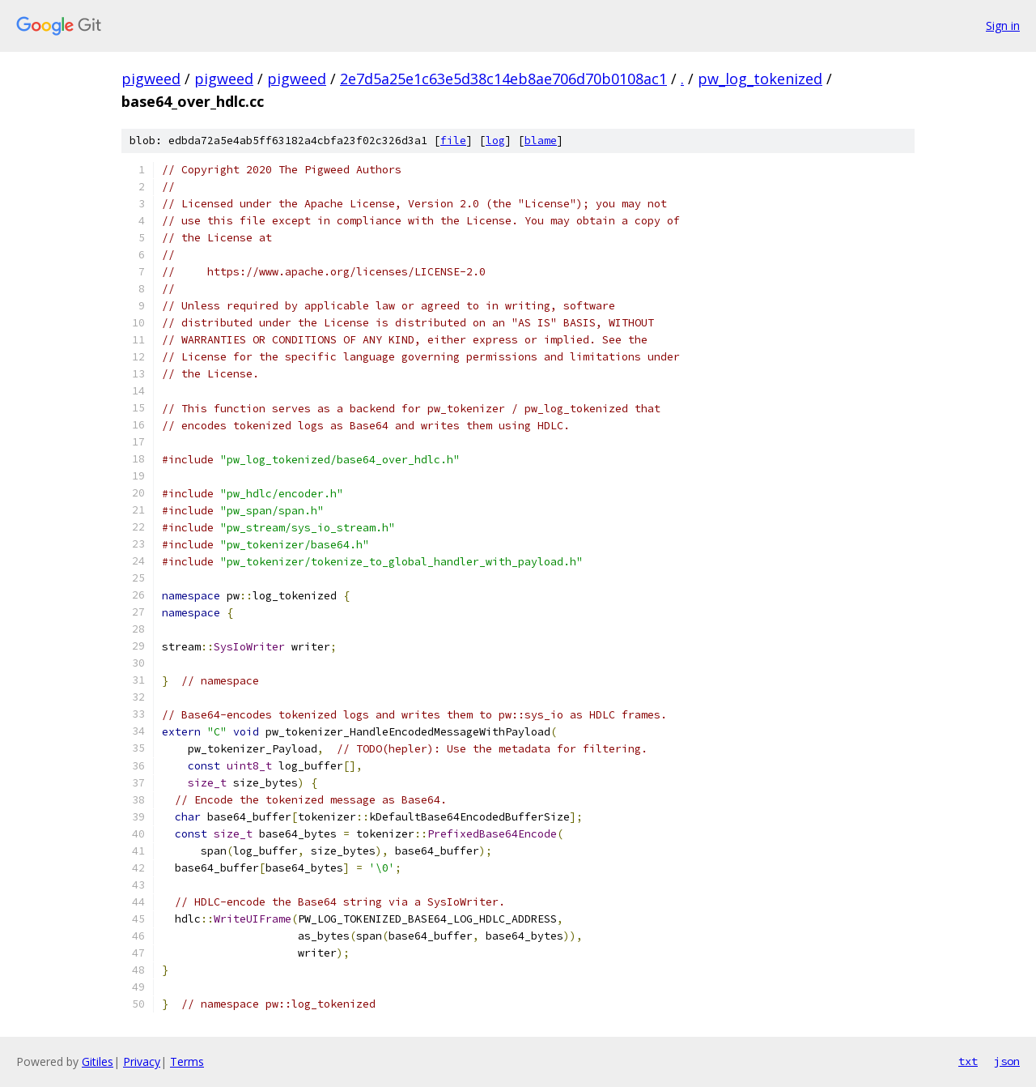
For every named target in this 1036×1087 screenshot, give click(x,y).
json (1007, 1061)
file (453, 140)
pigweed (150, 78)
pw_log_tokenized (760, 78)
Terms (187, 1061)
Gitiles (97, 1061)
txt (968, 1061)
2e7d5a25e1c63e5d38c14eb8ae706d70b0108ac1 (503, 78)
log (495, 140)
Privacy (141, 1061)
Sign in (1003, 25)
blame (540, 140)
